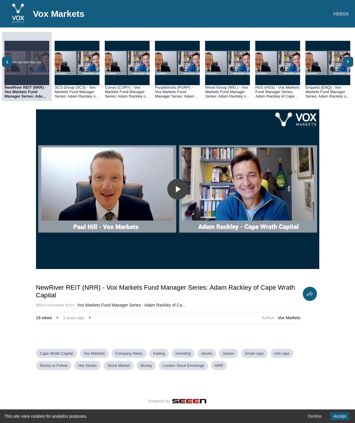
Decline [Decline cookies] (315, 416)
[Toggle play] (177, 189)
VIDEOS (341, 14)
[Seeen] (189, 401)
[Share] (310, 294)
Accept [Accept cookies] (339, 416)
